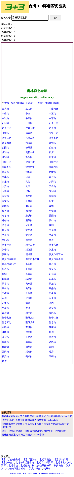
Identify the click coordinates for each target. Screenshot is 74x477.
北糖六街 (30, 167)
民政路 (29, 283)
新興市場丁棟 (56, 254)
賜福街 (29, 351)
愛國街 (52, 215)
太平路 (5, 191)
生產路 (5, 308)
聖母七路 (6, 317)
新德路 (29, 249)
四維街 (5, 181)
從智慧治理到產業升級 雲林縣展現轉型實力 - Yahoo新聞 (30, 420)
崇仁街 (29, 196)
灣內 (51, 303)
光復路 (29, 142)
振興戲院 (58, 465)
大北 (28, 181)
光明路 (52, 142)
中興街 (29, 118)
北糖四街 (53, 167)
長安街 (5, 356)
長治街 (29, 356)
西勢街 (29, 347)
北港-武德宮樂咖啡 (10, 459)
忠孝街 (5, 215)
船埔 (51, 332)
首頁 (6, 103)
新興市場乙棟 (32, 259)
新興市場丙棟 (9, 259)
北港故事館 (7, 462)
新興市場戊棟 (56, 259)
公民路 (29, 147)
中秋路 (5, 118)
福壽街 (5, 313)
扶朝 (51, 225)
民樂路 (52, 288)
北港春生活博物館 (24, 462)
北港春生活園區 (45, 462)
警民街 (5, 351)
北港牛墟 (13, 465)
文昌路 (5, 235)
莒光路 (29, 337)
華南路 (5, 342)
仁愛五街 (30, 128)
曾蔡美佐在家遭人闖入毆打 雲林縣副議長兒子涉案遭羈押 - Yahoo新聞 (37, 416)
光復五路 (53, 138)
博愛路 (52, 172)
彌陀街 (29, 206)
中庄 (28, 113)
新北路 (5, 240)
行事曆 (13, 473)
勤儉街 (29, 157)
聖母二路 (53, 317)
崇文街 (5, 201)
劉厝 (51, 152)
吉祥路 (52, 176)
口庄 (28, 176)
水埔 (4, 298)
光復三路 (6, 138)
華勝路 (52, 337)
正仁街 (52, 274)
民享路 (5, 283)
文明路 (29, 235)
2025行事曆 (32, 473)
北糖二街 (53, 162)
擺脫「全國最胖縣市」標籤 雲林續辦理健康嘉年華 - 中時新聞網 (34, 431)
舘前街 (29, 332)
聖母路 (52, 322)
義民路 (52, 313)
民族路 (52, 283)
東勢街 (29, 269)
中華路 (52, 118)
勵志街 (52, 157)
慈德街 (5, 220)
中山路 (5, 113)
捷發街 (5, 230)
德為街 (29, 210)
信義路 (29, 133)
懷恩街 (5, 225)
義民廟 (46, 468)
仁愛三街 (6, 128)
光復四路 (6, 142)
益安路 (52, 308)
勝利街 (5, 157)
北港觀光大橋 (27, 465)
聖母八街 (30, 322)
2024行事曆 (21, 473)
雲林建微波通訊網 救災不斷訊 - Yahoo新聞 (23, 434)
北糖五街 (6, 167)
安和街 (52, 191)
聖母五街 (6, 322)
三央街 (5, 108)
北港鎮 (29, 103)
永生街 (52, 298)
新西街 (52, 264)
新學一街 (6, 245)
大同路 (52, 181)
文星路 (52, 235)
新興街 (29, 264)
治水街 (5, 303)
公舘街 (52, 147)
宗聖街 (5, 196)
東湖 (4, 274)
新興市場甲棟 (9, 264)
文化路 (52, 230)
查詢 (55, 18)
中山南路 (53, 108)
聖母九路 (30, 317)
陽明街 (52, 356)
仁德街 (29, 123)
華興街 (29, 342)
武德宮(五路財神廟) (16, 468)
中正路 (52, 113)
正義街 (5, 279)
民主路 (52, 279)
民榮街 (29, 288)
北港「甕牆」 (30, 459)
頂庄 (4, 361)
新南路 (29, 240)
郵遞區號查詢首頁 (56, 473)
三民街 (29, 108)
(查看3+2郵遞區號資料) (48, 103)
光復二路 (30, 138)
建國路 (5, 206)
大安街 (5, 186)
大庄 (28, 186)
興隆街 (5, 332)
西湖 (51, 347)
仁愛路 (52, 128)
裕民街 (52, 342)
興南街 (52, 327)
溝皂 (28, 303)
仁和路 (5, 123)
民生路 (52, 293)
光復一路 (53, 133)
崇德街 (52, 196)
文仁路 (29, 230)
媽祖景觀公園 (44, 465)
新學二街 (30, 245)
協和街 (29, 172)
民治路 (29, 293)
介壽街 (5, 133)
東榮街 (52, 269)
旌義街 (5, 269)
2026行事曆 (43, 473)
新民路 (5, 254)
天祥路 (52, 186)
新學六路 (53, 245)
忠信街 (52, 210)
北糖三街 (30, 162)
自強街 (5, 327)
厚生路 (5, 176)
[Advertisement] (37, 66)
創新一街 (30, 152)
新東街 (52, 249)
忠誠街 (29, 215)
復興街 (5, 210)
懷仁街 (52, 220)
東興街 (29, 274)
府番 (51, 201)
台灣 (13, 103)
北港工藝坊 (45, 459)
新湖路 (29, 254)
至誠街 (29, 327)
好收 (28, 191)
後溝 (51, 206)
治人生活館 (35, 468)
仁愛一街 (53, 123)
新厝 (51, 240)
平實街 (29, 201)
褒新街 (5, 347)
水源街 (29, 298)
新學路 (5, 249)
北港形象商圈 (61, 459)
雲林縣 (20, 103)
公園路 (5, 147)
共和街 (5, 152)
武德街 (29, 279)
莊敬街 (5, 337)
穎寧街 (29, 313)
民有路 (5, 288)
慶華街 (29, 220)
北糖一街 (6, 162)
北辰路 (5, 172)
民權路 (5, 293)
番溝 (28, 308)
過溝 (51, 351)
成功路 (29, 225)
